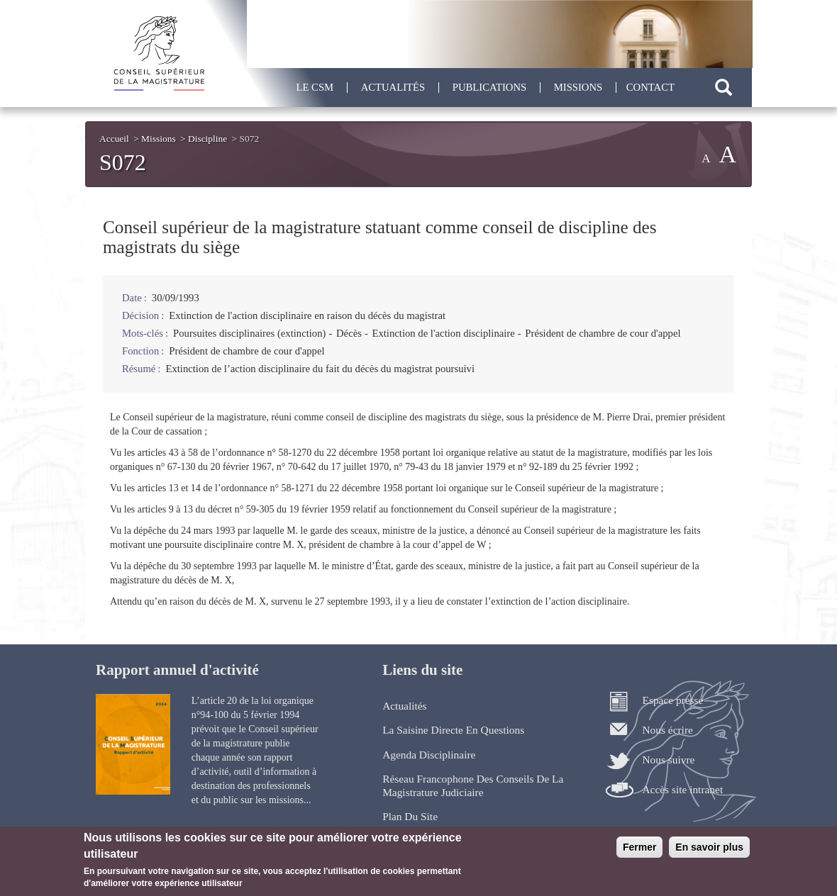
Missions (578, 87)
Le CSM (315, 87)
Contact (650, 87)
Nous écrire (667, 730)
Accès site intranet (682, 789)
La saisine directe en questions (453, 730)
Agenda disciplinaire (428, 755)
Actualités (393, 87)
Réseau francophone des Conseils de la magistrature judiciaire (472, 785)
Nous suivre (668, 760)
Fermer (639, 852)
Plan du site (410, 816)
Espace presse (672, 700)
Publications (489, 87)
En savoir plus (709, 852)
